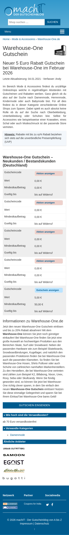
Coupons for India (32, 504)
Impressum (26, 523)
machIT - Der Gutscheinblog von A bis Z (39, 519)
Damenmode (17, 434)
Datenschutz (42, 523)
